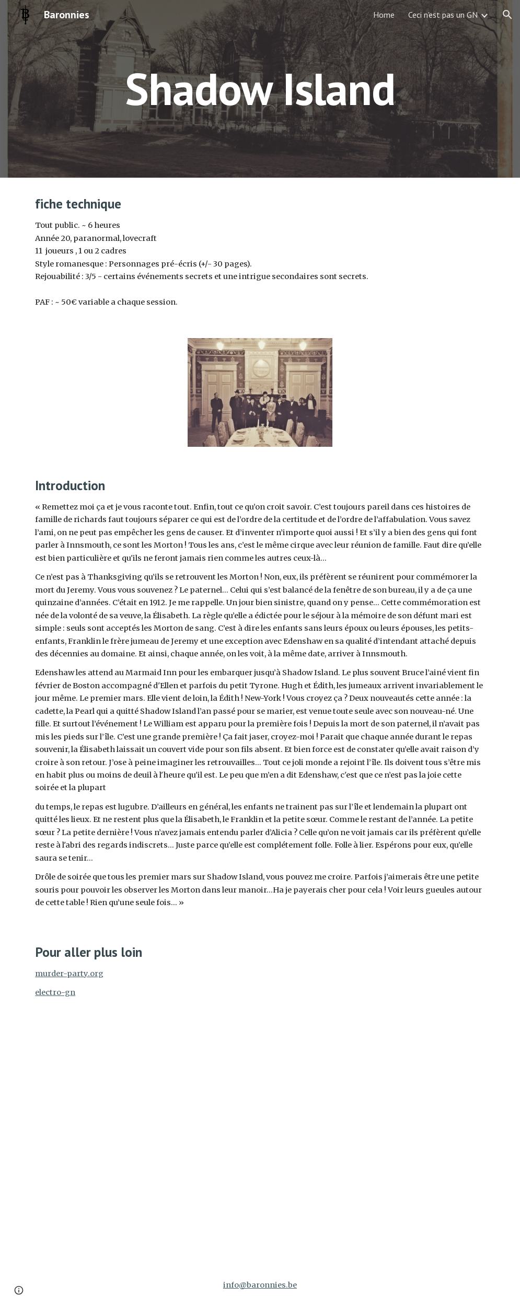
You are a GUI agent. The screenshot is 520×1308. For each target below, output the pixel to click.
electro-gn (55, 992)
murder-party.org (69, 973)
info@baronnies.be (260, 1285)
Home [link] (384, 14)
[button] (507, 14)
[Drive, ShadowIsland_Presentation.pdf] (377, 1094)
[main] (260, 88)
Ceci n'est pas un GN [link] (443, 14)
